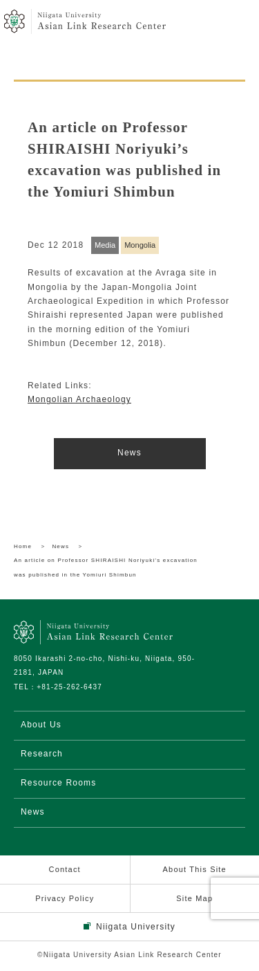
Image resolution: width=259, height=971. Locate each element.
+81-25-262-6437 (69, 687)
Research (42, 754)
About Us (41, 724)
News (129, 452)
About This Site (195, 869)
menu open (237, 22)
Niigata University (135, 927)
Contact (65, 869)
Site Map (194, 898)
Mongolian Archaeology (79, 399)
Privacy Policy (64, 898)
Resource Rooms (59, 783)
